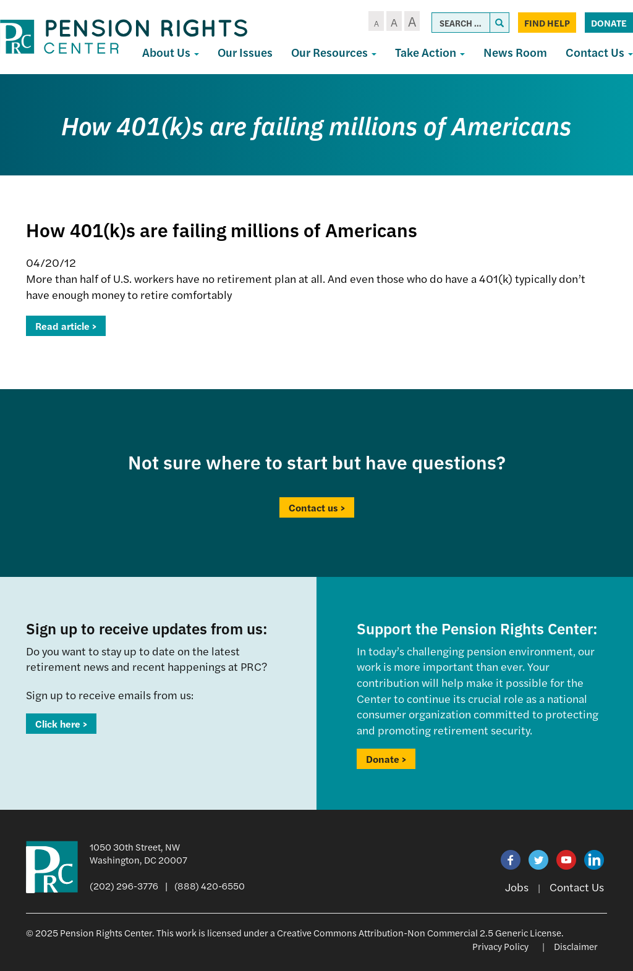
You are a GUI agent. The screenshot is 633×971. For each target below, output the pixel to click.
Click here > (61, 724)
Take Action (430, 52)
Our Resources (333, 52)
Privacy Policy (500, 945)
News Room (515, 52)
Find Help (547, 22)
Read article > (65, 326)
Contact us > (317, 507)
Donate (609, 22)
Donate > (386, 759)
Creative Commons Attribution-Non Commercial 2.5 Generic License (419, 932)
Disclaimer (576, 945)
